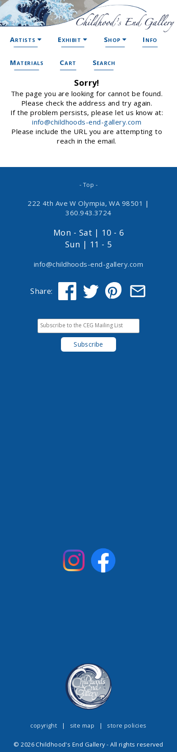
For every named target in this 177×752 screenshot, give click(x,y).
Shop (115, 39)
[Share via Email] (138, 291)
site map (82, 725)
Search (104, 62)
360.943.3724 (88, 212)
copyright (43, 725)
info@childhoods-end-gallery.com (86, 121)
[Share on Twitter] (91, 291)
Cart (68, 62)
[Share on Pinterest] (114, 291)
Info (150, 39)
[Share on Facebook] (67, 291)
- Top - (88, 185)
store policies (126, 725)
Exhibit (72, 39)
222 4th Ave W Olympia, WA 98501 (85, 203)
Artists (26, 39)
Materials (26, 62)
